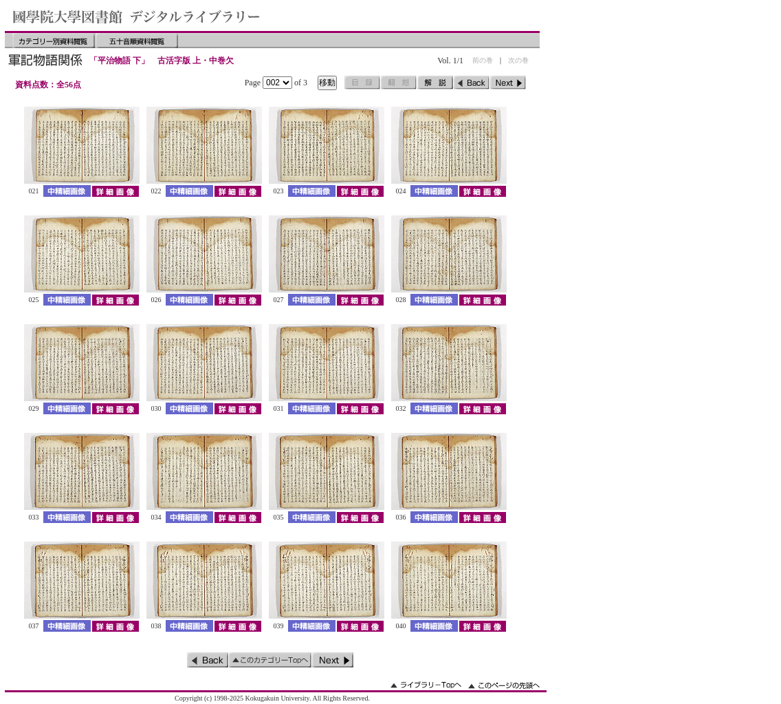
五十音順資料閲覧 (137, 40)
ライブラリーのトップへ (425, 685)
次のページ (508, 82)
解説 (435, 82)
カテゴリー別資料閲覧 (53, 40)
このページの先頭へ (504, 685)
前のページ (472, 82)
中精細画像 (67, 191)
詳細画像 (115, 191)
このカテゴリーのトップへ (270, 660)
